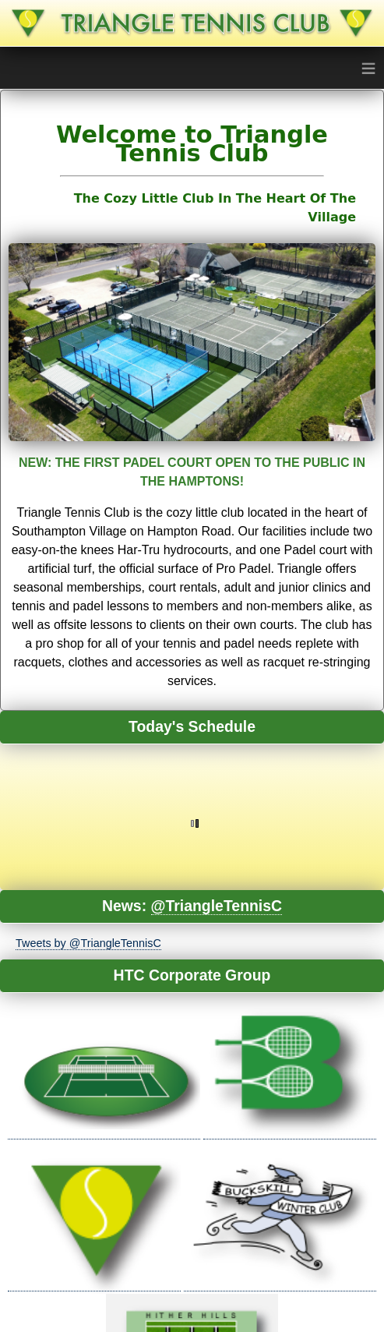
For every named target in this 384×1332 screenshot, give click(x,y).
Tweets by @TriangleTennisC (88, 943)
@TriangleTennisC (217, 905)
